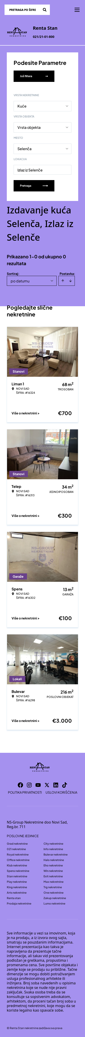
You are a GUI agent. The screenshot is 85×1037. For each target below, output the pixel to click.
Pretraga (34, 185)
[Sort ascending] (62, 281)
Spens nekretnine (18, 871)
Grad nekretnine (17, 843)
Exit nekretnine (53, 876)
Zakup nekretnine (55, 898)
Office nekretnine (18, 860)
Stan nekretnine (17, 876)
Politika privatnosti (25, 792)
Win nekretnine (53, 871)
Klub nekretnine (17, 865)
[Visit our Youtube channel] (38, 785)
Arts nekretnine (17, 892)
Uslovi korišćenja (61, 792)
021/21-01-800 (43, 36)
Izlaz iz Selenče (30, 170)
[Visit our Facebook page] (20, 785)
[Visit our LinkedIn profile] (55, 785)
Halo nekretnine (54, 860)
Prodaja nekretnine (19, 903)
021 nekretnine (16, 849)
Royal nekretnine (18, 854)
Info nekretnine (53, 849)
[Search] (44, 10)
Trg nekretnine (53, 887)
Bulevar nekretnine (56, 854)
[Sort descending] (70, 281)
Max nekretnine (53, 881)
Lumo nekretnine (54, 903)
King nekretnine (17, 887)
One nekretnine (53, 892)
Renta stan (14, 898)
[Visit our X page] (47, 785)
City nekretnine (53, 843)
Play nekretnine (17, 881)
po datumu (20, 281)
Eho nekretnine (53, 865)
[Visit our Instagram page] (29, 785)
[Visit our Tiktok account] (64, 785)
